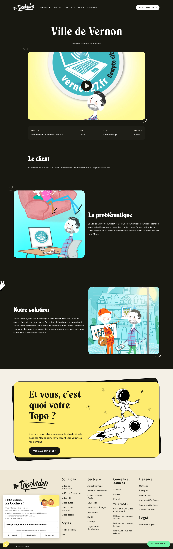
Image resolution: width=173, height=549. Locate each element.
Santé (90, 517)
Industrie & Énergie (96, 507)
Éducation (92, 502)
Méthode (57, 7)
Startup (91, 521)
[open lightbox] (86, 86)
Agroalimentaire (95, 486)
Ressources (92, 7)
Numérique (92, 512)
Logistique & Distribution (93, 527)
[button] (44, 7)
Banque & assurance (97, 490)
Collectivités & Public (94, 496)
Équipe (81, 7)
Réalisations (70, 7)
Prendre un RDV (158, 544)
